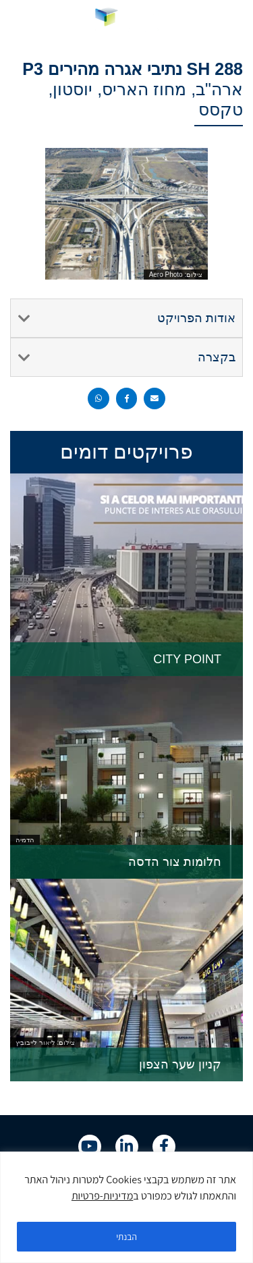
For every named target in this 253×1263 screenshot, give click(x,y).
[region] (126, 1207)
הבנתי (127, 1237)
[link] (126, 19)
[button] (233, 20)
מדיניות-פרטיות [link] (102, 1196)
